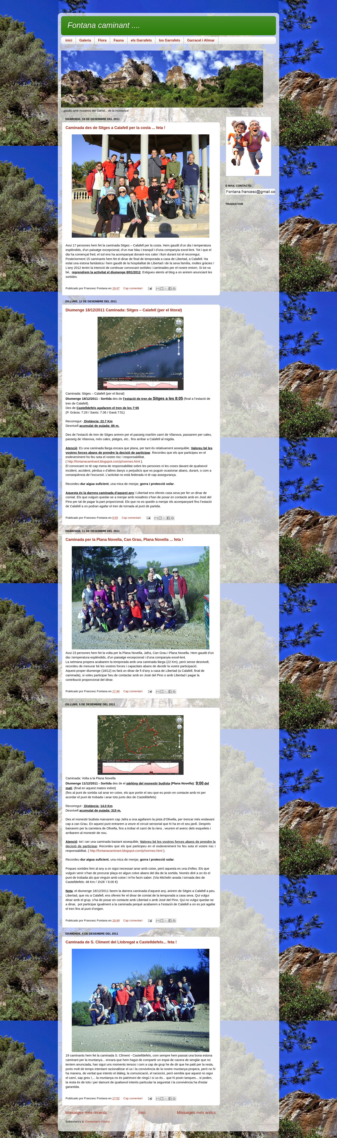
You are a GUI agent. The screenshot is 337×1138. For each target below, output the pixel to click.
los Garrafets (169, 40)
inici (68, 40)
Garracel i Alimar (200, 40)
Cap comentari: (133, 288)
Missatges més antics (196, 1112)
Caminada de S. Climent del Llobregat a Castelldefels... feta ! (121, 942)
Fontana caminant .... (103, 25)
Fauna (118, 40)
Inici (142, 1112)
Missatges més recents (86, 1112)
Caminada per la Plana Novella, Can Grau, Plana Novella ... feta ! (124, 539)
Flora (102, 40)
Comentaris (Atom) (97, 1121)
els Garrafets (141, 40)
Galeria (85, 40)
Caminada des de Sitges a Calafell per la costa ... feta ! (115, 128)
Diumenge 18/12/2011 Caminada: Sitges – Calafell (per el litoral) (124, 310)
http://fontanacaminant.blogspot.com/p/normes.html (103, 461)
